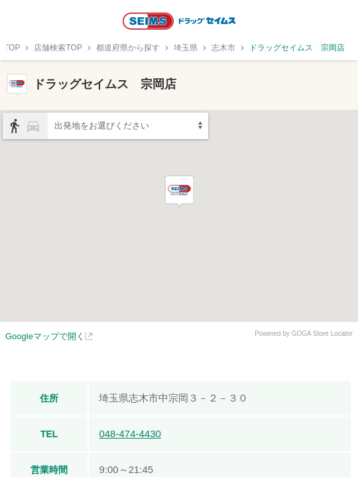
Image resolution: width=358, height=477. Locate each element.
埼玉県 (186, 47)
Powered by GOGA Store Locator (304, 333)
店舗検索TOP (58, 47)
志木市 (223, 47)
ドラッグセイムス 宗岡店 (297, 47)
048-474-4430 (129, 433)
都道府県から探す (128, 47)
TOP (12, 47)
